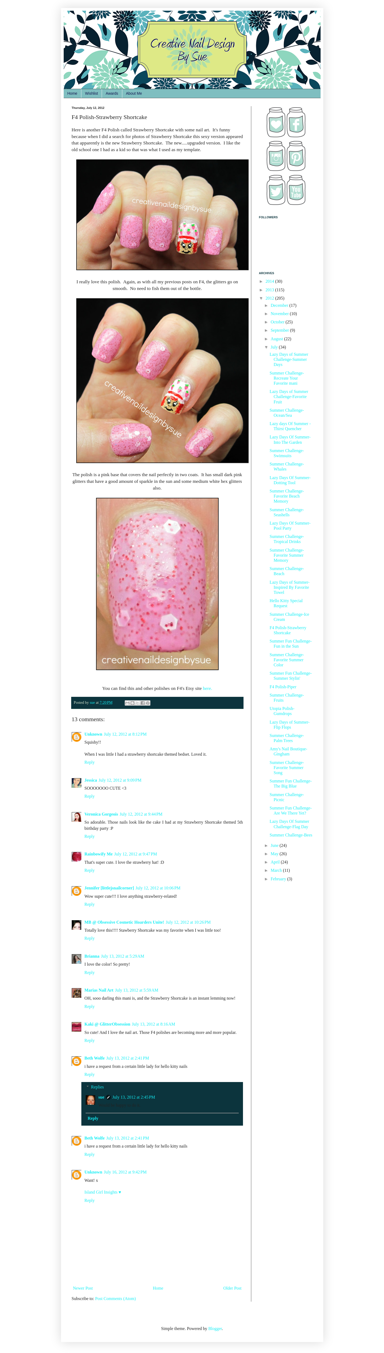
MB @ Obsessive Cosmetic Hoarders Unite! (124, 922)
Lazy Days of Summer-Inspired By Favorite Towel (289, 587)
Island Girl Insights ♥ (103, 1192)
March (277, 870)
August (277, 339)
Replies (97, 1087)
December (280, 305)
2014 (270, 281)
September (280, 330)
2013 (270, 290)
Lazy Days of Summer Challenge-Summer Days (288, 359)
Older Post (232, 1288)
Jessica (91, 780)
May (275, 853)
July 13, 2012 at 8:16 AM (153, 1024)
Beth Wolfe (95, 1058)
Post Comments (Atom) (115, 1298)
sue (101, 1097)
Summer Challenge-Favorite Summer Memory (286, 555)
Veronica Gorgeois (101, 814)
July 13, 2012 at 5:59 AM (136, 990)
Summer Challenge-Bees (290, 835)
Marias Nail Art (99, 990)
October (278, 322)
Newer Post (83, 1288)
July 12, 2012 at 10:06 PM (157, 888)
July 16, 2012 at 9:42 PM (125, 1172)
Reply (90, 762)
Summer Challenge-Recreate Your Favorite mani (286, 378)
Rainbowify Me (99, 854)
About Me (134, 93)
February (279, 879)
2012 (270, 298)
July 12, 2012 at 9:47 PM (135, 854)
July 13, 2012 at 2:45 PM (133, 1097)
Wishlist (91, 93)
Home (72, 93)
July (275, 347)
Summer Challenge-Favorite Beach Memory (286, 496)
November (280, 313)
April (276, 862)
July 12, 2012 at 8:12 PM (125, 734)
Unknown (93, 734)
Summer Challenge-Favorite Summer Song (286, 767)
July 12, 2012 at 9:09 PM (120, 780)
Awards (112, 93)
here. (207, 688)
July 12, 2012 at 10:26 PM (188, 922)
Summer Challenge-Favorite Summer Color (286, 659)
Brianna (92, 956)
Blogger (215, 1328)
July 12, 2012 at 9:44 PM (141, 814)
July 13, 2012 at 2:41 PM (127, 1058)
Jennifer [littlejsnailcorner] (109, 888)
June (275, 845)
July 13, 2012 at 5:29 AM (123, 956)
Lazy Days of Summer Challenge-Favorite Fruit (288, 396)
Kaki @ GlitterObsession (107, 1024)
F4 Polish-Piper (282, 687)
